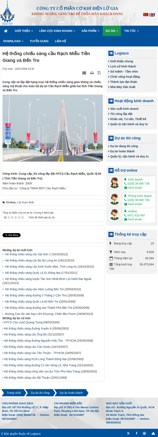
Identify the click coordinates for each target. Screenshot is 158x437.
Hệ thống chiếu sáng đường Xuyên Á (28, 328)
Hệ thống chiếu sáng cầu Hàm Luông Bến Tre (34, 289)
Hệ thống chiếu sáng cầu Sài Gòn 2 (28, 254)
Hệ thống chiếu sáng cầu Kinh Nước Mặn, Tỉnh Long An (41, 266)
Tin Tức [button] (131, 32)
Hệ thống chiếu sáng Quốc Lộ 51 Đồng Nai (32, 272)
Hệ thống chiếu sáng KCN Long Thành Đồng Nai (35, 359)
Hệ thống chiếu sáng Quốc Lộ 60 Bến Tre (31, 301)
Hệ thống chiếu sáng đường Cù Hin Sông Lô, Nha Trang (40, 365)
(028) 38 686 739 (136, 200)
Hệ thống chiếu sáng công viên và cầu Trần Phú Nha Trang (42, 371)
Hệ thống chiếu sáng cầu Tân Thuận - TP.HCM (34, 353)
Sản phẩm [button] (90, 32)
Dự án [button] (112, 32)
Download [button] (13, 42)
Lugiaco (35, 433)
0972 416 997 (134, 215)
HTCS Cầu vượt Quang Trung (23, 322)
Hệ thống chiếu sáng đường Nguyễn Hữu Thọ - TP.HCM (40, 340)
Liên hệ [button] (60, 41)
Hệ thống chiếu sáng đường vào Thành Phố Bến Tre (38, 307)
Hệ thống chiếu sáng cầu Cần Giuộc (27, 346)
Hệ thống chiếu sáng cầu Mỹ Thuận (27, 377)
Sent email (133, 187)
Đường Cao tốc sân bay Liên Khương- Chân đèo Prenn (40, 314)
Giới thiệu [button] (24, 32)
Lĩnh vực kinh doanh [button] (57, 32)
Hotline (132, 211)
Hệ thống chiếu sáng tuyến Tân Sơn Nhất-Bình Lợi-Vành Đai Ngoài (48, 279)
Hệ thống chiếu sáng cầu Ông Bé (25, 334)
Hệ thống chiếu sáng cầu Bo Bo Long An (31, 260)
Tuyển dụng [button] (39, 41)
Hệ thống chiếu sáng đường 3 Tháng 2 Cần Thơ (36, 295)
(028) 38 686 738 (136, 183)
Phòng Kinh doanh (140, 196)
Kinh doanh (135, 179)
